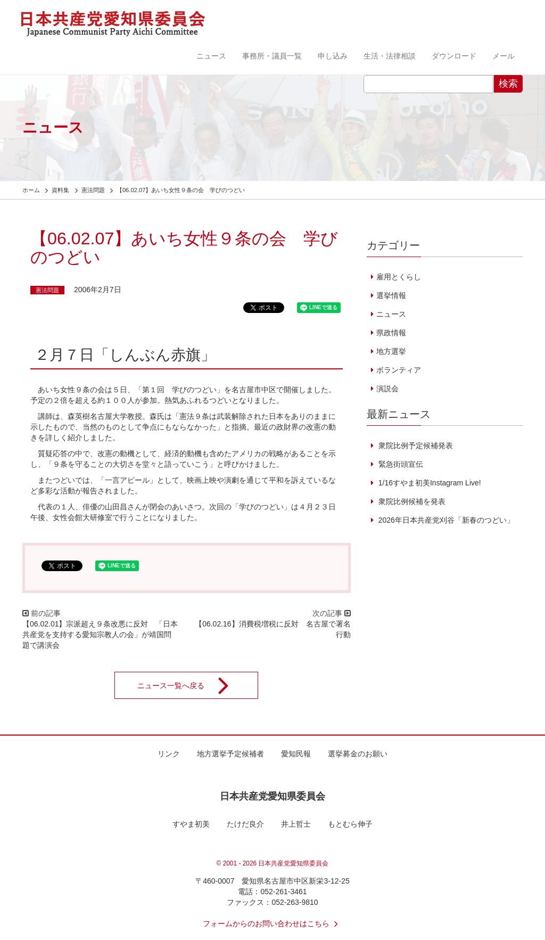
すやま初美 (191, 824)
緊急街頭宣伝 (399, 464)
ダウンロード (454, 56)
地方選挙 (391, 351)
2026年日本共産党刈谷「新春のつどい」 (445, 520)
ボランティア (398, 370)
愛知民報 (296, 753)
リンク (169, 753)
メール (503, 56)
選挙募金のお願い (357, 753)
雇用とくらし (398, 277)
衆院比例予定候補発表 (414, 445)
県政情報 (391, 332)
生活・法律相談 (390, 56)
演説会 (387, 388)
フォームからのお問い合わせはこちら (272, 923)
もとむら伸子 (350, 824)
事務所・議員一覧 (272, 56)
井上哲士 (296, 824)
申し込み (333, 56)
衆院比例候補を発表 (410, 501)
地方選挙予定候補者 (230, 753)
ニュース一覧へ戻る (190, 685)
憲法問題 (47, 290)
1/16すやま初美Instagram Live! (428, 483)
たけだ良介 (245, 824)
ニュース (211, 56)
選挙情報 (391, 295)
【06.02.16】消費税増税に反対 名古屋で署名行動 (273, 629)
